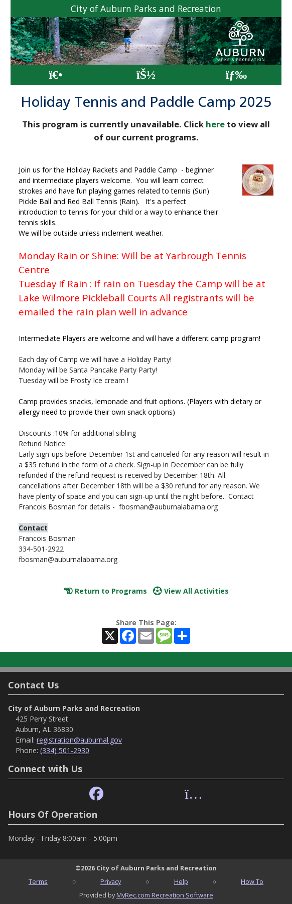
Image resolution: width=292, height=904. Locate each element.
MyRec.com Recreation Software (164, 894)
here (215, 124)
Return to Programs (105, 591)
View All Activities (191, 591)
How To (252, 881)
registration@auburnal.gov (79, 740)
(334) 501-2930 (64, 750)
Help (181, 881)
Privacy (110, 881)
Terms (38, 881)
